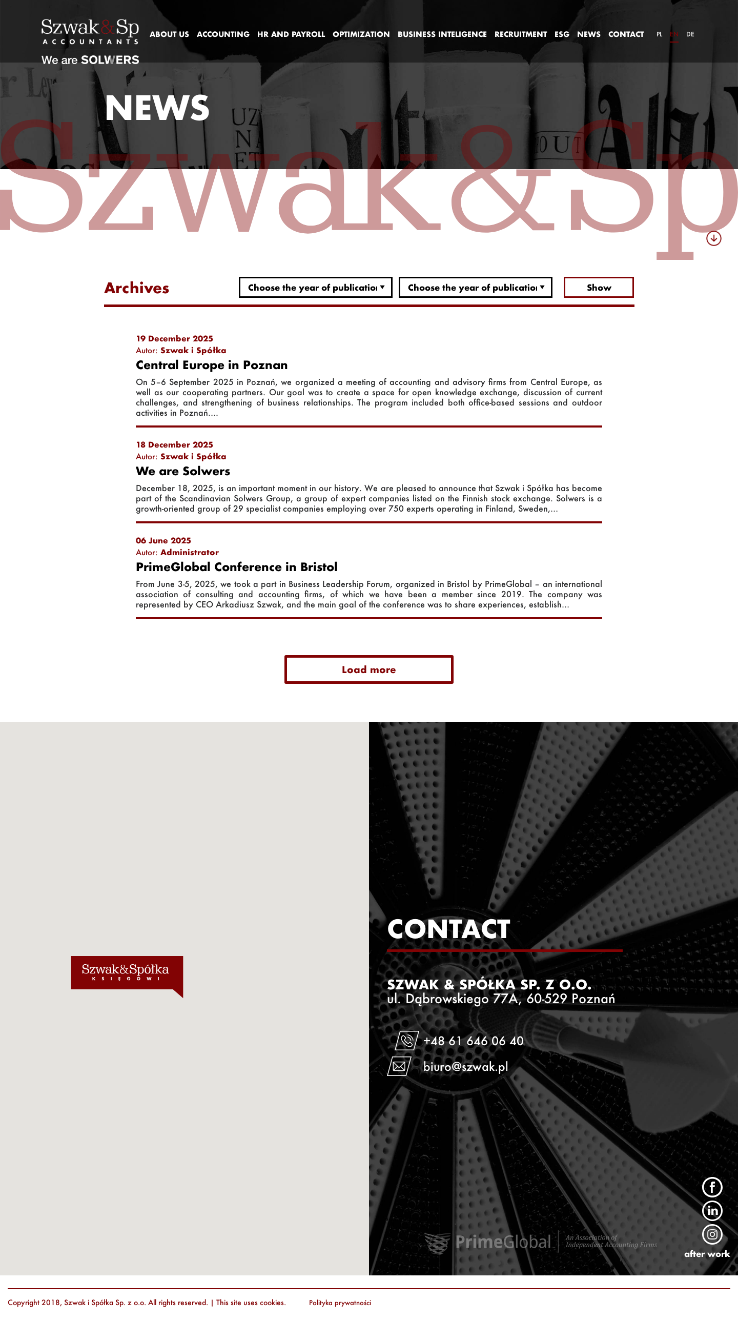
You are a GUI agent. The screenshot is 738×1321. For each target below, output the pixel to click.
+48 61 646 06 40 (473, 1040)
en (674, 34)
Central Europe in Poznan (212, 365)
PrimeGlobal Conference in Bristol (237, 567)
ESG (562, 34)
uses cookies (263, 1302)
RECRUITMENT (521, 34)
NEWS (589, 34)
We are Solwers (183, 471)
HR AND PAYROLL (291, 34)
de (690, 34)
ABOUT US (169, 34)
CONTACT (626, 34)
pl (659, 34)
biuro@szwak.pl (466, 1066)
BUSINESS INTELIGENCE (442, 34)
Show (599, 287)
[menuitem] (169, 34)
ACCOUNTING (223, 34)
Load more (369, 669)
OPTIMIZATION (361, 34)
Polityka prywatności (340, 1302)
